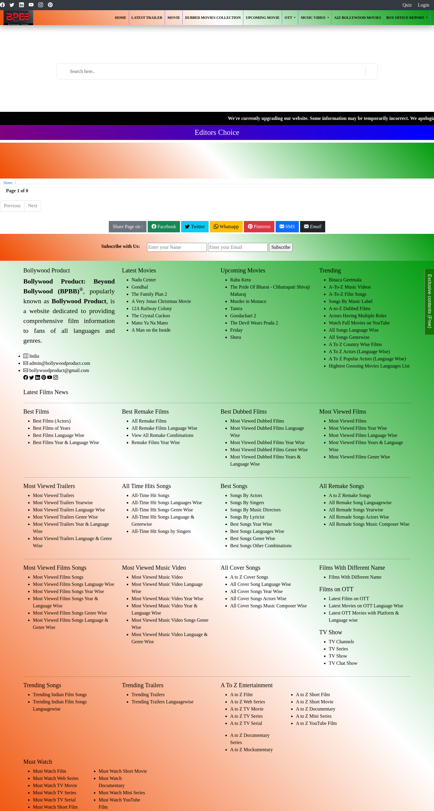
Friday (236, 330)
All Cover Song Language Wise (260, 584)
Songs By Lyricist (247, 516)
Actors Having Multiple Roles (357, 315)
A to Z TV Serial (246, 723)
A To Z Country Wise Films (355, 344)
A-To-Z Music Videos (350, 286)
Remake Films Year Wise (156, 442)
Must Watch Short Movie (123, 771)
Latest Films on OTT (349, 598)
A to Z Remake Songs (350, 495)
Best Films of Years (51, 428)
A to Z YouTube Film (316, 723)
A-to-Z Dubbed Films (350, 308)
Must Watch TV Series (54, 792)
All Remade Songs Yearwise (356, 509)
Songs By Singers (247, 502)
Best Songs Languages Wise (257, 531)
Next (32, 205)
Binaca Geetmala (345, 279)
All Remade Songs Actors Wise (359, 516)
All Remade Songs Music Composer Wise (369, 524)
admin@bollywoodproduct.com (59, 363)
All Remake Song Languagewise (360, 502)
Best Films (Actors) (52, 420)
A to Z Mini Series (313, 716)
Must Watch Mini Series (122, 792)
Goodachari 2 (243, 315)
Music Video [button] (313, 18)
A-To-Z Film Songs (347, 294)
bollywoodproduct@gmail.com (59, 370)
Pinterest (259, 226)
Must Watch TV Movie (55, 785)
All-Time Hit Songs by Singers (161, 531)
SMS (287, 226)
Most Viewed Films (347, 420)
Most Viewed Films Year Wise (358, 428)
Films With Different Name (355, 577)
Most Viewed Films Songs (58, 577)
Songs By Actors (246, 495)
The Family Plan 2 (149, 294)
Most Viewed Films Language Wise (363, 435)
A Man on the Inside (151, 330)
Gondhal (140, 286)
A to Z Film (241, 694)
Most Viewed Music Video (157, 577)
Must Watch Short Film (55, 807)
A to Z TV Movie (246, 708)
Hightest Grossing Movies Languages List (369, 365)
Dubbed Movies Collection (213, 18)
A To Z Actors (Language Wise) (359, 351)
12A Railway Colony (152, 308)
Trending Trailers (148, 694)
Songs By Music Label (350, 301)
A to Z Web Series (247, 701)
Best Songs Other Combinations (261, 545)
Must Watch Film (49, 771)
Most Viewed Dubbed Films (257, 420)
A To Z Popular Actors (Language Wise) (367, 358)
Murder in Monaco (248, 301)
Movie (173, 18)
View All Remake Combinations (162, 435)
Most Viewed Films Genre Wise (359, 456)
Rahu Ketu (240, 279)
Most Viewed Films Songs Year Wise (68, 591)
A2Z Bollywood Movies (357, 18)
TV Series (338, 648)
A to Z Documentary (315, 708)
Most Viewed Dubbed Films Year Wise (267, 442)
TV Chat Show (343, 663)
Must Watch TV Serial (54, 799)
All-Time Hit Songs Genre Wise (162, 509)
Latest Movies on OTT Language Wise (366, 605)
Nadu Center (144, 279)
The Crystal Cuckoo (151, 315)
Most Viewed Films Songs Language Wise (73, 584)
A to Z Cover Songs (249, 577)
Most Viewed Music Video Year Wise (167, 598)
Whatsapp (226, 226)
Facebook (164, 226)
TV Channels (341, 641)
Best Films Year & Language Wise (66, 442)
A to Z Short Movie (314, 701)
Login (423, 4)
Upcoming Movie (262, 18)
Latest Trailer (147, 18)
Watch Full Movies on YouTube (359, 322)
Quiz (407, 4)
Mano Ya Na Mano (150, 322)
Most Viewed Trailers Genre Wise (65, 516)
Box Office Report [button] (405, 18)
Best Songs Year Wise (251, 524)
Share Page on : (128, 226)
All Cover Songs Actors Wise (258, 598)
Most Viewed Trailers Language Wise (69, 509)
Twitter (195, 226)
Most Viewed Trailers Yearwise (63, 502)
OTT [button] (289, 18)
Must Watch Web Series (56, 778)
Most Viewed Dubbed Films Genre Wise (269, 449)
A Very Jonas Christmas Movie (161, 301)
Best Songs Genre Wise (252, 538)
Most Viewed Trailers (53, 495)
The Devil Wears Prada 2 (254, 322)
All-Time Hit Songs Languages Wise (167, 502)
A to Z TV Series (246, 716)
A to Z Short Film (313, 694)
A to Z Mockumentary (251, 749)
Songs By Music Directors (255, 509)
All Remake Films (149, 420)
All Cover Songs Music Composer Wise (268, 605)
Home (120, 18)
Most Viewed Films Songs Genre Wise (70, 612)
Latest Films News (45, 392)
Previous (12, 205)
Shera (235, 337)
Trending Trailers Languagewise (162, 701)
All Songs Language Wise (354, 330)
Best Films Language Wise (58, 435)
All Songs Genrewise (349, 337)
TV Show (338, 655)
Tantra (236, 308)
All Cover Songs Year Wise (256, 591)
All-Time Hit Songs (150, 495)
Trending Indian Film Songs (60, 694)
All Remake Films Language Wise (164, 428)
